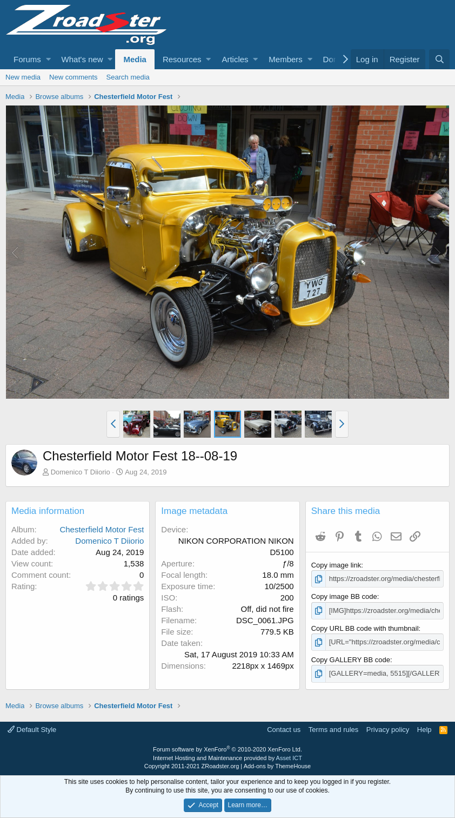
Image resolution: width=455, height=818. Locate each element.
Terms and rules (333, 729)
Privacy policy (387, 729)
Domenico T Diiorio (80, 472)
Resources (182, 59)
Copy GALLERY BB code (350, 660)
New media (23, 77)
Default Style (32, 729)
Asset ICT (289, 758)
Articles (235, 59)
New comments (73, 77)
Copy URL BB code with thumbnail (365, 628)
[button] (48, 59)
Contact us (283, 729)
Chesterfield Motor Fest (101, 529)
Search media (128, 77)
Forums (27, 59)
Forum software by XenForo (227, 749)
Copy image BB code (344, 596)
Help (424, 729)
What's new (82, 59)
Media (134, 59)
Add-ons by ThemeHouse (277, 766)
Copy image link (336, 565)
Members (286, 59)
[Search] (439, 59)
